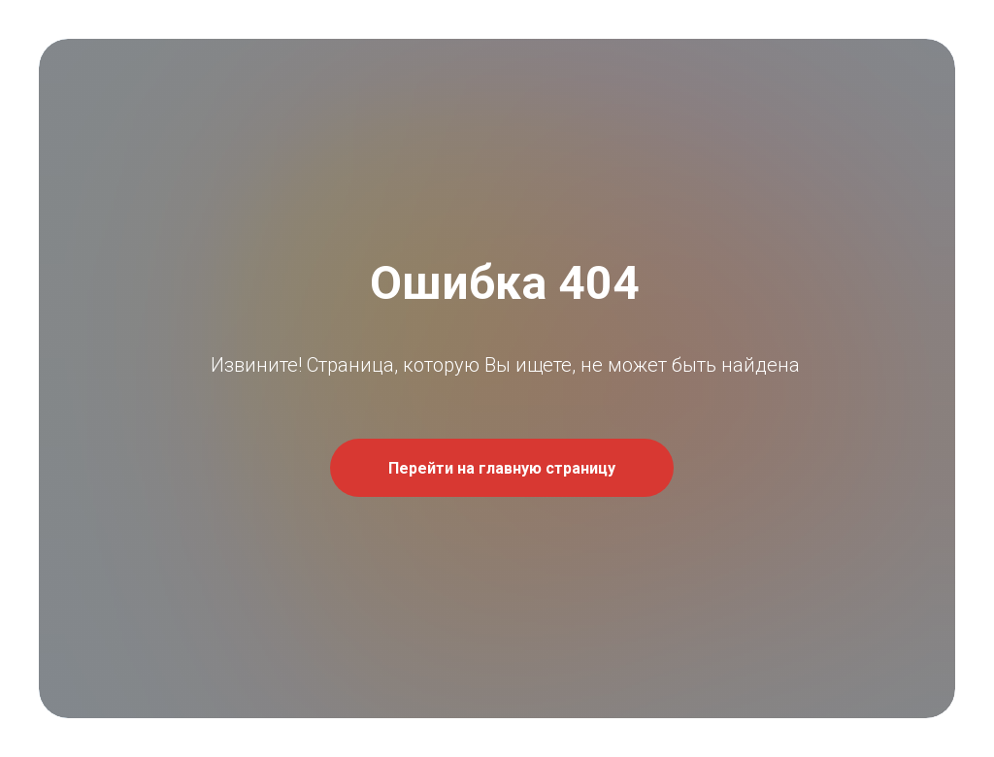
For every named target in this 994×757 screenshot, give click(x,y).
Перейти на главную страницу (501, 468)
